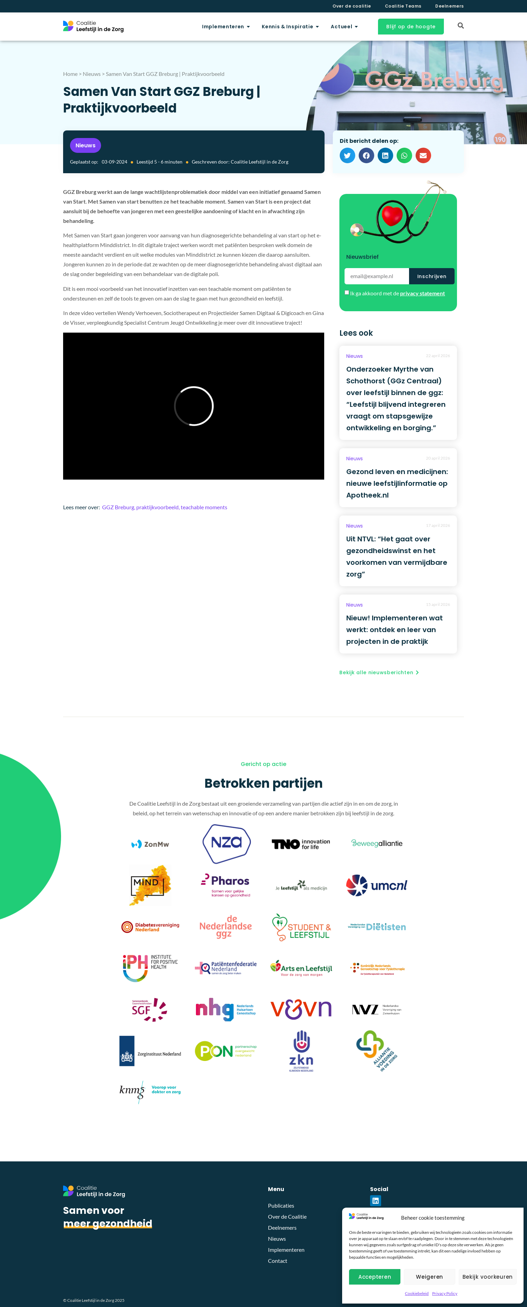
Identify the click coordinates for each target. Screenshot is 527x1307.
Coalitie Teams (403, 6)
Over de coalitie (351, 6)
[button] (347, 155)
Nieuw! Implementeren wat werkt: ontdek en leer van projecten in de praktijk (394, 629)
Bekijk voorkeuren (488, 1276)
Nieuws (92, 73)
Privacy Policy (444, 1293)
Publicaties (281, 1205)
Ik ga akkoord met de (397, 293)
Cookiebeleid (417, 1293)
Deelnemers (449, 6)
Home (70, 73)
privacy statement (422, 293)
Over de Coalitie (287, 1216)
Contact (277, 1260)
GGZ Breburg (118, 507)
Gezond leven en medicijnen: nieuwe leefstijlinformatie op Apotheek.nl (397, 483)
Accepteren (374, 1276)
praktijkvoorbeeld (157, 507)
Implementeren (286, 1249)
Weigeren (429, 1276)
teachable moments (204, 507)
